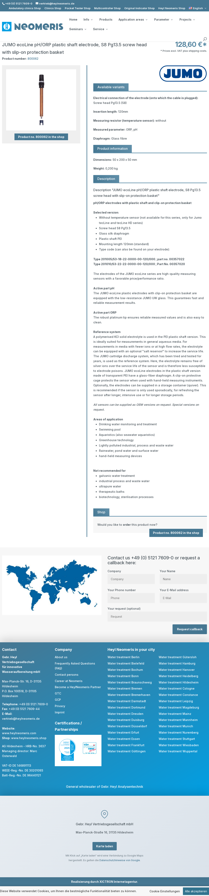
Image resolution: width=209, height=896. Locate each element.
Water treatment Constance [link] (178, 695)
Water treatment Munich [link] (176, 726)
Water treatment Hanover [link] (177, 669)
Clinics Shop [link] (52, 8)
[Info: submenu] (91, 19)
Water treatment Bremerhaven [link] (129, 695)
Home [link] (73, 19)
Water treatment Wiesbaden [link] (179, 745)
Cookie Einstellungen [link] (165, 891)
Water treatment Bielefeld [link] (126, 663)
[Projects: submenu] (194, 19)
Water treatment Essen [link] (124, 739)
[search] (204, 39)
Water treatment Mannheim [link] (178, 720)
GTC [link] (58, 693)
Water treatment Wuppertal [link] (178, 751)
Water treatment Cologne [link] (177, 688)
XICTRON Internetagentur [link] (118, 881)
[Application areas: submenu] (146, 19)
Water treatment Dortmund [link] (126, 707)
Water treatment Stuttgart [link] (177, 739)
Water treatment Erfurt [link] (123, 732)
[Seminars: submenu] (85, 29)
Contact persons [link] (66, 674)
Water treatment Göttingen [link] (127, 751)
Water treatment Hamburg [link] (177, 663)
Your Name (183, 575)
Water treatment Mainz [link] (175, 713)
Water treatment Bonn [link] (123, 676)
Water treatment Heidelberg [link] (178, 676)
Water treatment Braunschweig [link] (130, 682)
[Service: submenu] (107, 29)
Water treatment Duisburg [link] (126, 720)
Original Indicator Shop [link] (139, 8)
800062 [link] (33, 58)
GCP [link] (58, 699)
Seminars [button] (77, 29)
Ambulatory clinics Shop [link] (25, 8)
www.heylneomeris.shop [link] (28, 738)
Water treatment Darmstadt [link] (127, 701)
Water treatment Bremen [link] (125, 688)
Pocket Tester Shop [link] (77, 8)
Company (131, 575)
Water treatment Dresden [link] (125, 713)
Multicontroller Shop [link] (107, 8)
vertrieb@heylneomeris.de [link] (21, 718)
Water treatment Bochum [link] (125, 669)
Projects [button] (187, 19)
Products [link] (105, 19)
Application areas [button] (133, 19)
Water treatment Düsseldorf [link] (127, 726)
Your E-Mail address (183, 594)
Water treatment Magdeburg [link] (179, 707)
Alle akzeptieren (196, 891)
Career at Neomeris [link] (68, 681)
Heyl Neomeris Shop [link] (171, 8)
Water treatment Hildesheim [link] (178, 682)
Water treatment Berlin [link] (124, 657)
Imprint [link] (60, 712)
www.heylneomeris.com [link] (19, 733)
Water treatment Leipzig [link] (176, 701)
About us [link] (61, 657)
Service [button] (100, 29)
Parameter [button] (163, 19)
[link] (198, 8)
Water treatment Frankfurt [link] (126, 745)
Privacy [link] (60, 706)
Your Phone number (131, 594)
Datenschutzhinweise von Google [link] (119, 860)
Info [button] (88, 19)
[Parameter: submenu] (172, 19)
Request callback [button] (189, 629)
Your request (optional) (157, 612)
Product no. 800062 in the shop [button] (41, 137)
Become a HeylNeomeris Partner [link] (78, 687)
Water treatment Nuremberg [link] (178, 732)
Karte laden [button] (104, 846)
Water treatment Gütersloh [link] (178, 657)
